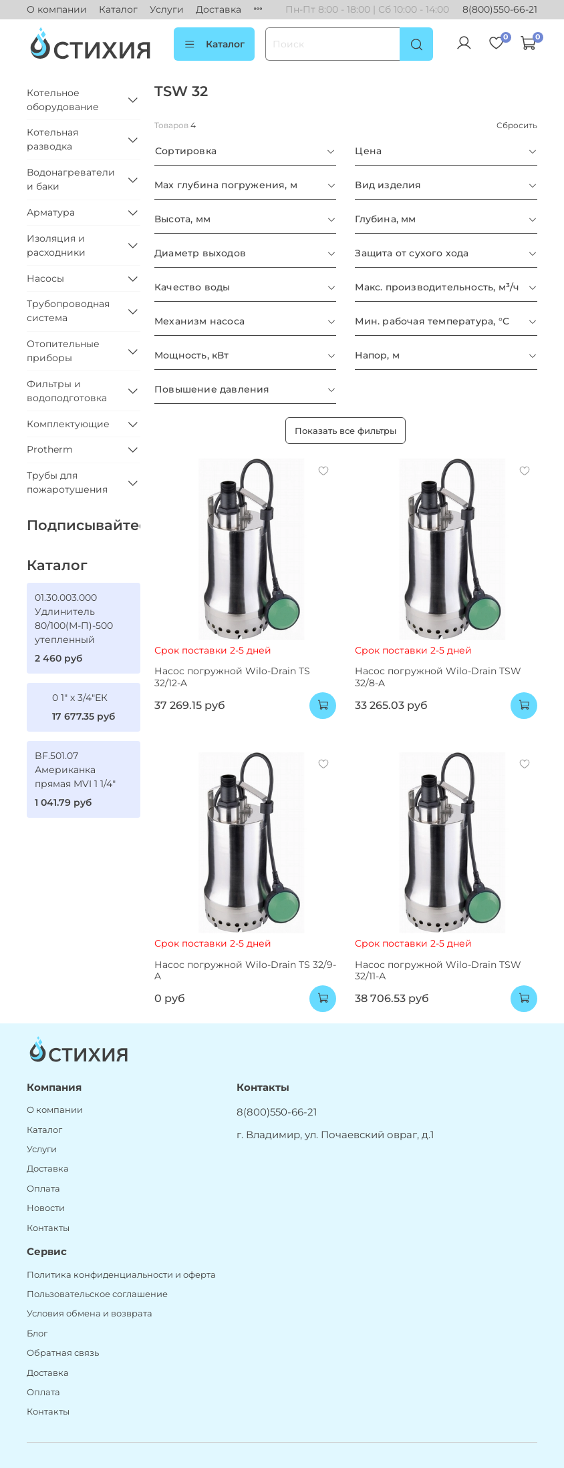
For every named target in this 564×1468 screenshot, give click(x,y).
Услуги (167, 9)
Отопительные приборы (63, 351)
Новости (46, 1208)
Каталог (118, 9)
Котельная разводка (52, 139)
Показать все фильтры (345, 430)
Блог (37, 1333)
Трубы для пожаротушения (67, 482)
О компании (57, 9)
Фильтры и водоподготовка (67, 391)
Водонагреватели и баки (71, 179)
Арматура (51, 212)
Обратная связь (63, 1353)
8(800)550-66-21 (499, 9)
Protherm (50, 449)
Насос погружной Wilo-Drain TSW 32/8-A (438, 677)
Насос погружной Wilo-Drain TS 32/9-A (245, 971)
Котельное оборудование (63, 100)
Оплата (43, 1189)
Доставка (218, 9)
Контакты (48, 1228)
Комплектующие (68, 424)
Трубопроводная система (68, 311)
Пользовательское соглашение (97, 1294)
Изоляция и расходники (56, 245)
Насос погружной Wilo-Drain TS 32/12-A (232, 677)
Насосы (45, 278)
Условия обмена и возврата (89, 1313)
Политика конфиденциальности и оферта (121, 1275)
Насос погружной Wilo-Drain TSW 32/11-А (438, 971)
